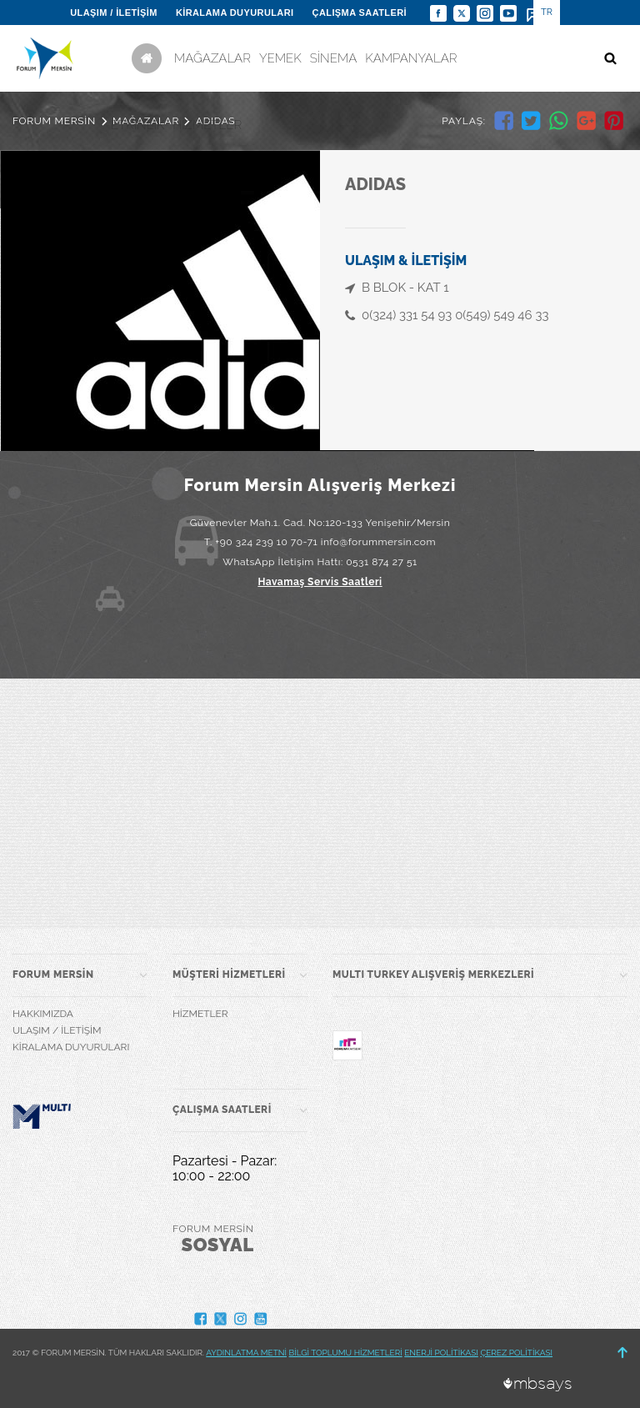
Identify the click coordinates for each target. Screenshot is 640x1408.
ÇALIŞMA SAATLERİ (359, 13)
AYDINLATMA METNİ (246, 1352)
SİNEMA (334, 58)
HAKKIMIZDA (42, 1014)
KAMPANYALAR (411, 58)
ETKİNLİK (137, 125)
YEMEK (280, 58)
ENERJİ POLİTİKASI (441, 1352)
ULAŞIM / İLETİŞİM (114, 13)
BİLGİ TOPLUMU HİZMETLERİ (345, 1352)
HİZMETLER (207, 125)
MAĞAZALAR (212, 58)
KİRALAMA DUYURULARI (235, 13)
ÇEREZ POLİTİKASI (516, 1352)
